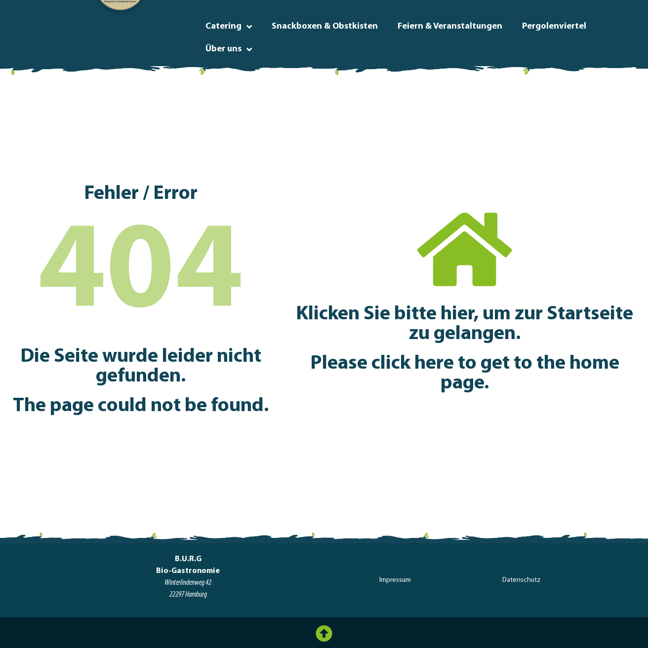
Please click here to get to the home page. (464, 373)
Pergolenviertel (554, 26)
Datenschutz (521, 580)
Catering (228, 26)
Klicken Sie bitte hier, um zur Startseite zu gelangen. (464, 324)
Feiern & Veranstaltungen (450, 26)
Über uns (228, 49)
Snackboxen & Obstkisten (325, 26)
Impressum (395, 580)
